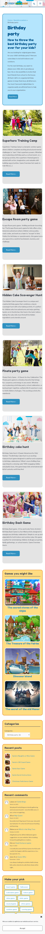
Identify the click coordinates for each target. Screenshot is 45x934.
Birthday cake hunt (15, 447)
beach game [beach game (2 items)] (10, 887)
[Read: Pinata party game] (22, 353)
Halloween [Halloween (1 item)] (24, 887)
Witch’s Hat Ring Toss (27, 829)
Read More (13, 97)
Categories (9, 731)
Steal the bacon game (23, 843)
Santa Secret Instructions (21, 775)
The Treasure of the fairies (22, 643)
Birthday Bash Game (16, 523)
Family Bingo (21, 802)
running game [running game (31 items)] (27, 909)
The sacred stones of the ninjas (22, 609)
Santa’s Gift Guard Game (21, 762)
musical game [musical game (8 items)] (11, 904)
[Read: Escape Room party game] (22, 201)
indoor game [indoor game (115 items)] (28, 893)
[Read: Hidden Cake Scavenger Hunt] (22, 277)
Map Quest (18, 816)
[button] (41, 917)
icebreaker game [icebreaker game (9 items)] (12, 893)
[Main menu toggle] (40, 3)
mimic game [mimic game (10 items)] (24, 898)
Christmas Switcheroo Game (22, 781)
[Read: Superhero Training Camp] (22, 123)
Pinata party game (15, 371)
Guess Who (22, 857)
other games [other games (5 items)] (26, 904)
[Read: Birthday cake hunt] (22, 429)
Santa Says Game (18, 769)
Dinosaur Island (22, 676)
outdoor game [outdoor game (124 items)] (11, 909)
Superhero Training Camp (19, 140)
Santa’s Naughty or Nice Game (23, 756)
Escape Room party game (20, 219)
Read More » (11, 175)
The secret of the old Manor (22, 709)
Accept (22, 928)
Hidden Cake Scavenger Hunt (22, 295)
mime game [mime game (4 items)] (10, 898)
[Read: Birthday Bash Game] (22, 505)
